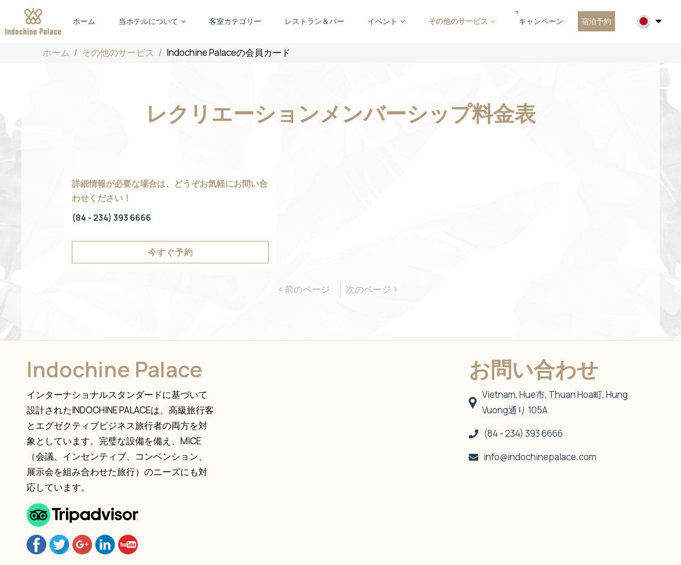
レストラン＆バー (314, 21)
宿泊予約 (596, 21)
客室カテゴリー (235, 21)
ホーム (84, 21)
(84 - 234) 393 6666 (111, 217)
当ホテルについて (152, 21)
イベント (386, 21)
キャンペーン (541, 21)
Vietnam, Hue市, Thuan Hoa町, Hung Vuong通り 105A (548, 402)
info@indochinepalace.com (532, 457)
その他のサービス (461, 21)
